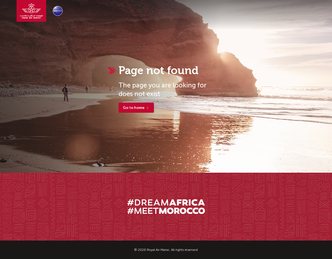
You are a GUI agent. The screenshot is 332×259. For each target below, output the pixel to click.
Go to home (136, 107)
